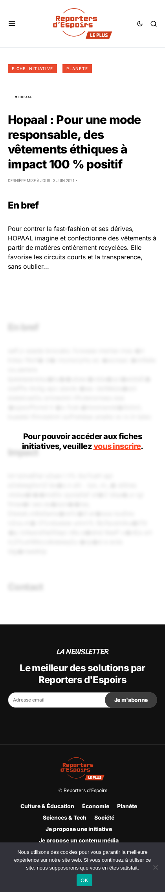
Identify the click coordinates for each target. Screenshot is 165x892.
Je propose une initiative (79, 829)
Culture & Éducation (47, 806)
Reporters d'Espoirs (85, 790)
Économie (95, 806)
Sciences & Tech (64, 817)
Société (104, 817)
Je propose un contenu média (79, 840)
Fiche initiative (32, 68)
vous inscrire (117, 446)
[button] (12, 23)
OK (84, 880)
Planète (77, 68)
